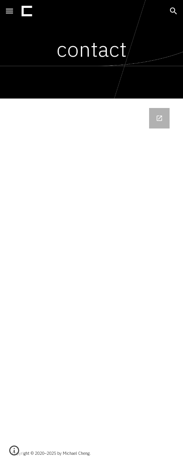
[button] (9, 11)
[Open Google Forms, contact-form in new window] (159, 118)
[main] (91, 49)
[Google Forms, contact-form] (91, 268)
